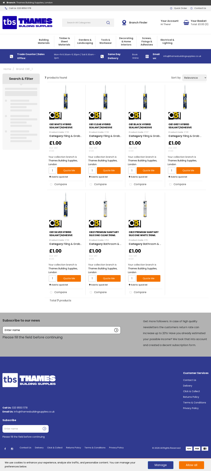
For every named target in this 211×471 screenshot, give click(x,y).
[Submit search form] (108, 22)
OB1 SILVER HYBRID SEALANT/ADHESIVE (61, 233)
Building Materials (44, 41)
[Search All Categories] (88, 23)
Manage (161, 465)
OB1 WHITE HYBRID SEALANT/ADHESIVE (61, 126)
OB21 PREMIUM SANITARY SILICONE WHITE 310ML (144, 233)
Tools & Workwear (105, 41)
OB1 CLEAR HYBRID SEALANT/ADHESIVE (100, 126)
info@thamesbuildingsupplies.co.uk (34, 411)
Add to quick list (58, 176)
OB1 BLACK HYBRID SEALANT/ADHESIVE (140, 126)
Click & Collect (191, 391)
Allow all (191, 465)
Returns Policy (191, 397)
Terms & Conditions (194, 402)
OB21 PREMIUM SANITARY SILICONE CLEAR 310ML (104, 233)
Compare (57, 184)
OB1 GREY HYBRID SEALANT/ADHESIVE (180, 126)
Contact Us (189, 380)
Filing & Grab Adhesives (79, 136)
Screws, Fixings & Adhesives (147, 41)
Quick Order (180, 8)
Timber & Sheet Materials (64, 41)
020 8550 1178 (20, 407)
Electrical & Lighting (167, 41)
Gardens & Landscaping (85, 41)
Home (7, 69)
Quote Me (69, 170)
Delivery (187, 385)
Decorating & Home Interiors (126, 41)
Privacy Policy (191, 408)
